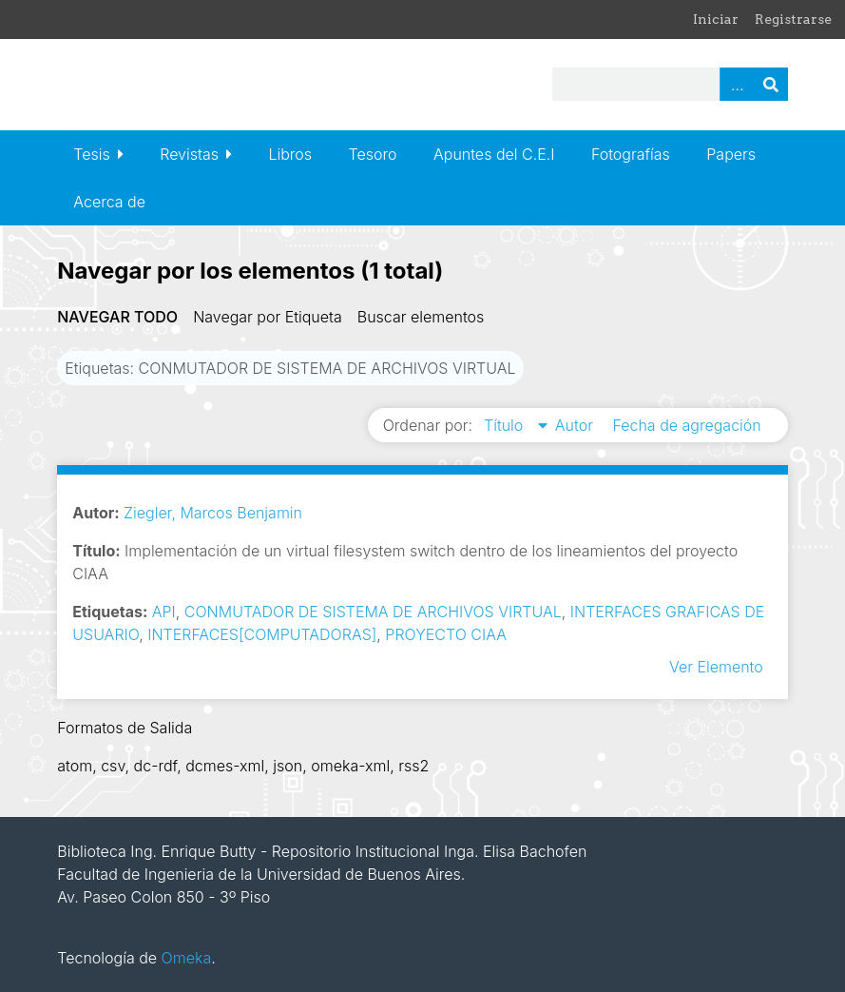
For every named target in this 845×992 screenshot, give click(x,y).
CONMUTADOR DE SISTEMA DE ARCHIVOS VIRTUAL (373, 611)
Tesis (91, 154)
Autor (576, 425)
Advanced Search (737, 84)
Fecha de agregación (686, 425)
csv (113, 765)
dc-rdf (156, 765)
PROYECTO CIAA (446, 634)
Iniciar (716, 19)
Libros (290, 154)
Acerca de (109, 201)
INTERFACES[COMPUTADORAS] (261, 634)
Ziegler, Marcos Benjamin (213, 512)
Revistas (189, 154)
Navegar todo (117, 316)
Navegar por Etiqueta (267, 316)
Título (506, 425)
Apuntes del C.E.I (493, 154)
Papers (731, 154)
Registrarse (793, 19)
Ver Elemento (716, 666)
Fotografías (630, 154)
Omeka (187, 957)
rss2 (413, 765)
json (287, 765)
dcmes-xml (224, 765)
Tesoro (373, 154)
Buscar (771, 84)
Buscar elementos (421, 316)
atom (74, 765)
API (164, 611)
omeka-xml (350, 765)
